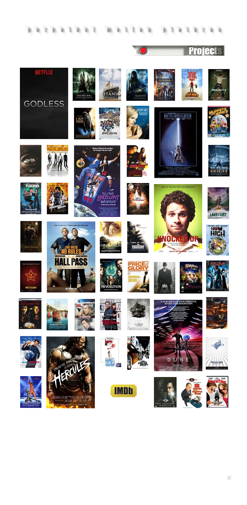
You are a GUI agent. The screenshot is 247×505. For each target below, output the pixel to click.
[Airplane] (230, 478)
